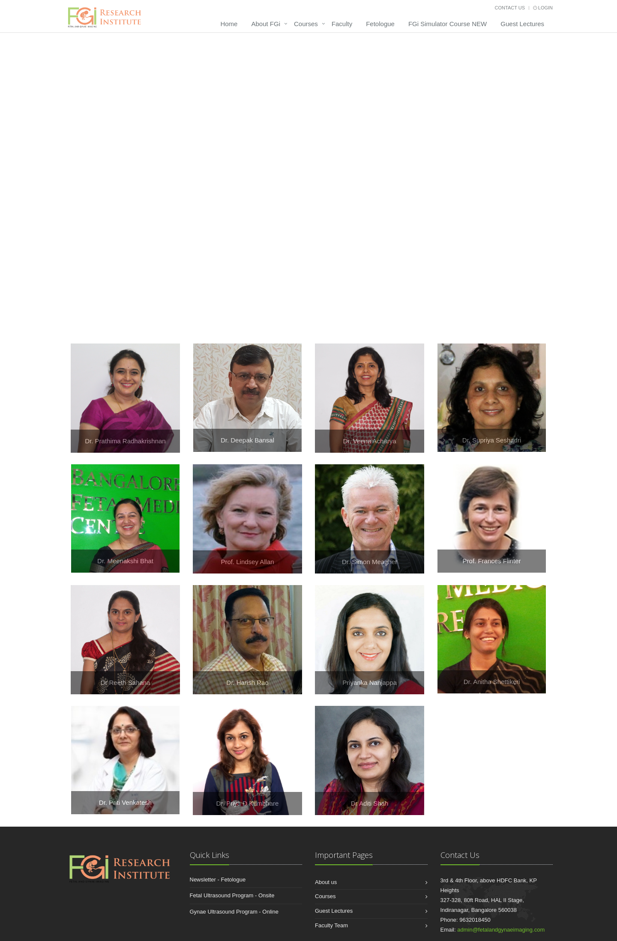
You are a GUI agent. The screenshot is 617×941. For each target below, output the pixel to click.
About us (326, 882)
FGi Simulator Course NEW (447, 23)
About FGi (265, 23)
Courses (306, 23)
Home (228, 23)
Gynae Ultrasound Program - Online (234, 911)
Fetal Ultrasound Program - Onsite (232, 895)
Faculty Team (331, 925)
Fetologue (380, 23)
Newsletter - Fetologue (218, 879)
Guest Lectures (522, 23)
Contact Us (510, 7)
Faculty (342, 23)
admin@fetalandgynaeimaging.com (501, 929)
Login (543, 7)
